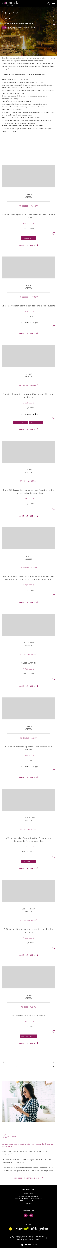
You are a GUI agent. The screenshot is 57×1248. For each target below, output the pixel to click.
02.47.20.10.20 (28, 1194)
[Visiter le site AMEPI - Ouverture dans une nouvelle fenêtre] (34, 1228)
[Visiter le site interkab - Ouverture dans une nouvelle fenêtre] (22, 1228)
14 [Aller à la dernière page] (53, 1066)
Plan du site (13, 1238)
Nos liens (20, 1240)
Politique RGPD (29, 1240)
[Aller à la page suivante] (53, 1062)
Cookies (37, 1239)
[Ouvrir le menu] (53, 3)
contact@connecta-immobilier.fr (28, 1196)
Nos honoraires (23, 1238)
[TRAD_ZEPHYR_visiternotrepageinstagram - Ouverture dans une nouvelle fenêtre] (31, 1215)
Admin (44, 1238)
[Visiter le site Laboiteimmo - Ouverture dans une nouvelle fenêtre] (28, 1244)
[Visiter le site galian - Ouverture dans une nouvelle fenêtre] (44, 1229)
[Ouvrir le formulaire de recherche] (49, 3)
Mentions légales (35, 1238)
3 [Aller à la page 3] (28, 1066)
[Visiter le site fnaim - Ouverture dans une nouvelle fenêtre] (10, 1229)
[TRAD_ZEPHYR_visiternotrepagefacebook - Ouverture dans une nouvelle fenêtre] (26, 1215)
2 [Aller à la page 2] (16, 1066)
